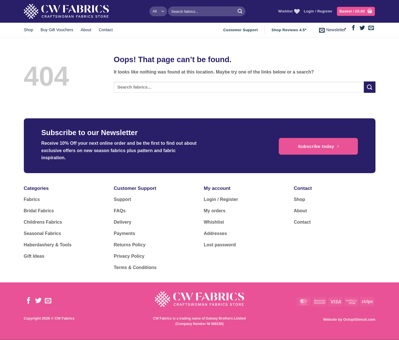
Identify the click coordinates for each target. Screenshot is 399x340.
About (86, 30)
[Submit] (240, 11)
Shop (28, 30)
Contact (106, 30)
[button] (356, 11)
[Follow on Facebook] (353, 28)
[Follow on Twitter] (362, 28)
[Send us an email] (371, 28)
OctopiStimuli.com (359, 319)
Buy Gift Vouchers (57, 30)
